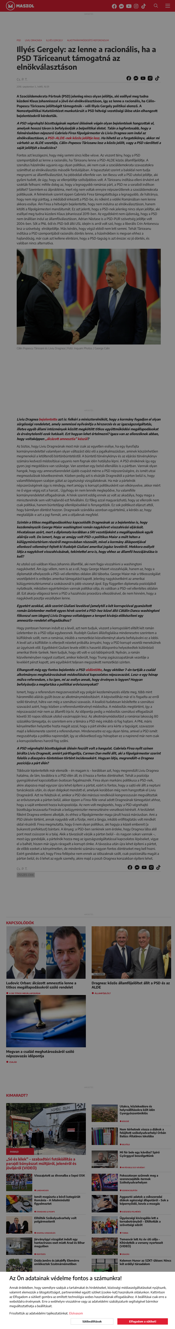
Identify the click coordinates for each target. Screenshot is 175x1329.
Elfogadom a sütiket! (142, 1321)
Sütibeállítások (92, 1321)
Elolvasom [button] (76, 1313)
